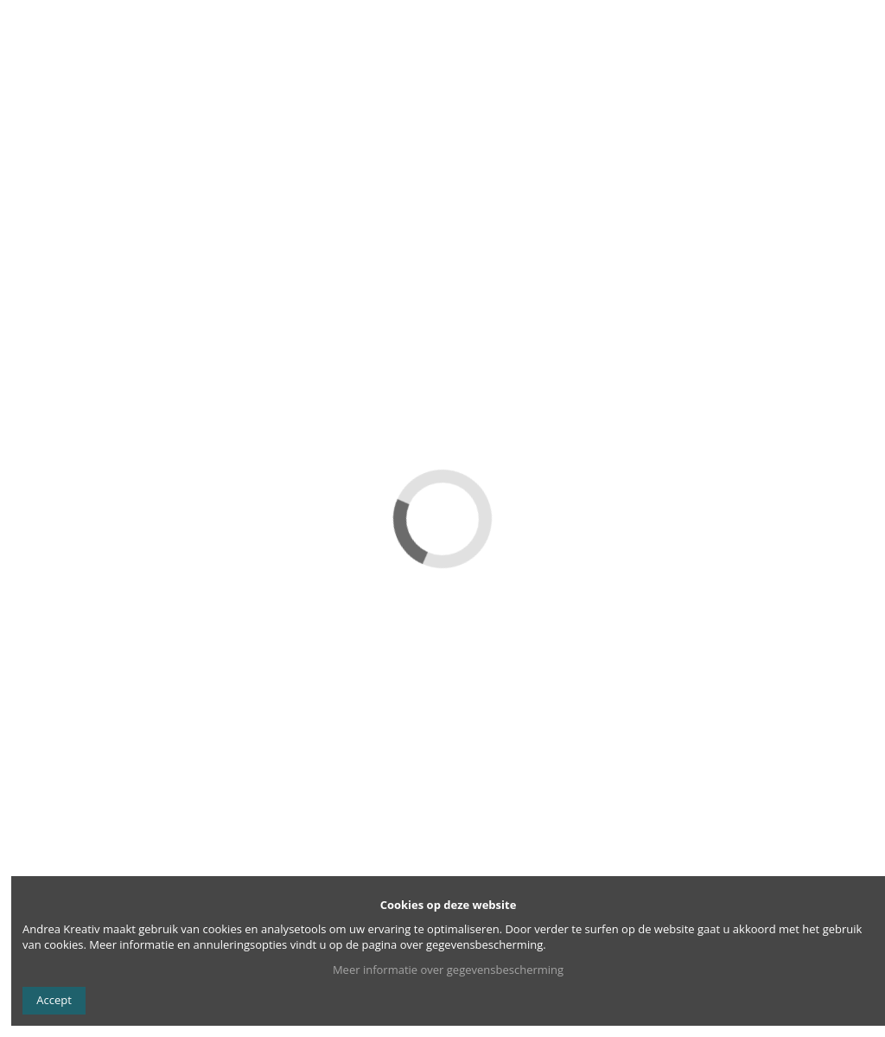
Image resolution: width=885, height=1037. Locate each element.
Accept (54, 1000)
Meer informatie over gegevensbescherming (448, 969)
